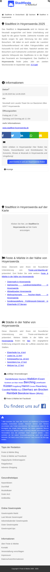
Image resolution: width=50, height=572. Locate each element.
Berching (29, 382)
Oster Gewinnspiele (9, 525)
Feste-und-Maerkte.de (38, 270)
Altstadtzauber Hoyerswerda (19, 291)
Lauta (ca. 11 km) (14, 356)
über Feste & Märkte (10, 544)
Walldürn (32, 378)
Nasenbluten (6, 483)
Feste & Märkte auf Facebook (14, 456)
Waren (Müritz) (36, 393)
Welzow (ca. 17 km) (15, 365)
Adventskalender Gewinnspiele (14, 521)
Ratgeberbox (6, 464)
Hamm (25, 386)
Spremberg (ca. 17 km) (17, 362)
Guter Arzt (5, 494)
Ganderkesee (11, 379)
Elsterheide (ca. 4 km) (16, 352)
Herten (21, 383)
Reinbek (12, 393)
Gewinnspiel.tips (8, 528)
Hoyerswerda (7, 341)
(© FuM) (34, 65)
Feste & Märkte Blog (10, 452)
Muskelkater (6, 490)
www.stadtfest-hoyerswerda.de (16, 128)
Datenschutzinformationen (12, 559)
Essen (41, 379)
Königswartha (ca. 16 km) (18, 359)
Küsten (8, 386)
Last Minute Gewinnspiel (11, 517)
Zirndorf (32, 386)
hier (28, 341)
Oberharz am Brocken (35, 389)
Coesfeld (6, 390)
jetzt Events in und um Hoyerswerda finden (27, 162)
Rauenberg (41, 386)
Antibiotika (5, 498)
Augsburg (17, 386)
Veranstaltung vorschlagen (12, 551)
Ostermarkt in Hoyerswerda (19, 282)
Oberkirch (23, 379)
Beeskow (23, 393)
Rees (19, 390)
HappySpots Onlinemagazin (13, 460)
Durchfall (5, 487)
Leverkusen (40, 383)
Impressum (6, 555)
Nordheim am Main (11, 383)
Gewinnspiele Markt (9, 513)
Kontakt (4, 547)
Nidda (14, 389)
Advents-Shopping (9, 467)
